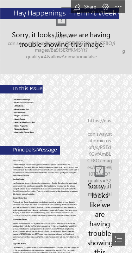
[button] (85, 6)
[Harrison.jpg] (100, 184)
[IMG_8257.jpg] (66, 37)
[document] (66, 126)
